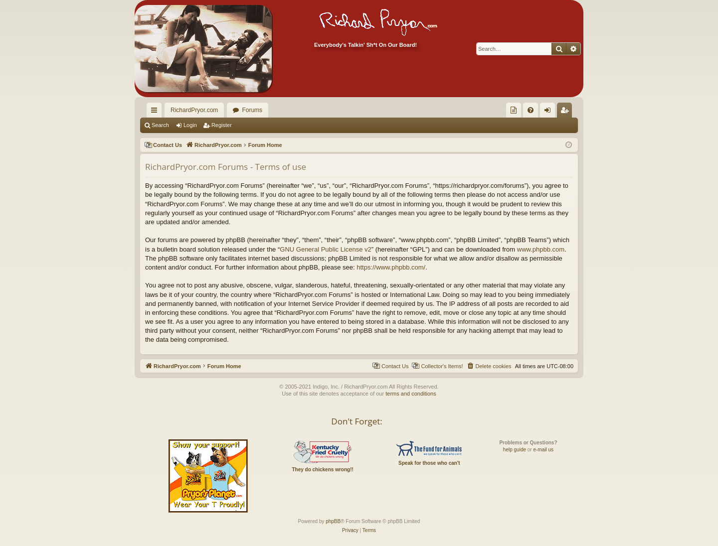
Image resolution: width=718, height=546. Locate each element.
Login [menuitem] (549, 112)
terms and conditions (410, 394)
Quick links (156, 112)
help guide (514, 449)
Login (190, 125)
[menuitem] (513, 110)
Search (160, 125)
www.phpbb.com (540, 249)
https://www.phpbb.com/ (391, 267)
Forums (252, 110)
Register (221, 125)
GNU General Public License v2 (325, 249)
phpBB (333, 521)
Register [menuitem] (566, 112)
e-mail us (543, 449)
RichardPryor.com (194, 110)
